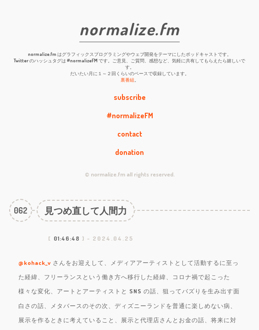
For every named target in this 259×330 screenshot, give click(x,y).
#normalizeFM (129, 115)
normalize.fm (129, 28)
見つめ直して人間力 (85, 210)
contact (129, 133)
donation (129, 152)
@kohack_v (34, 262)
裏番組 (127, 79)
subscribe (130, 97)
